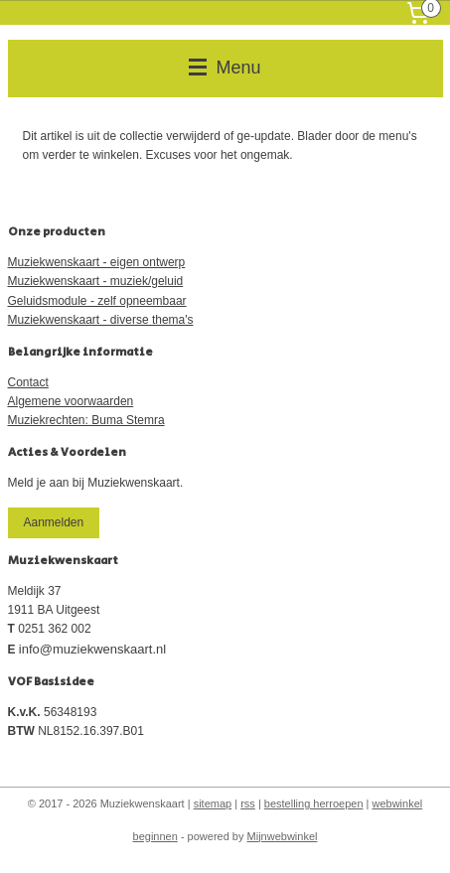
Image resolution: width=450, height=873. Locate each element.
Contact (28, 382)
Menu (224, 67)
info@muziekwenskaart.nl (92, 649)
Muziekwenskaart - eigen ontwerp (97, 262)
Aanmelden (53, 522)
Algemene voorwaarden (71, 401)
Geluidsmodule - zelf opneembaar (97, 301)
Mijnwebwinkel (282, 836)
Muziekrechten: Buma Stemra (86, 420)
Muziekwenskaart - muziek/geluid (96, 281)
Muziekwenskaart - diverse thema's (101, 320)
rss (247, 803)
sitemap (213, 803)
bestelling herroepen (314, 803)
